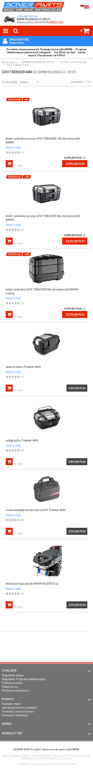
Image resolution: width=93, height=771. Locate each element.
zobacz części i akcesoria (31, 22)
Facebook (14, 755)
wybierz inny (55, 22)
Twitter (26, 755)
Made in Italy (13, 147)
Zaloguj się (19, 39)
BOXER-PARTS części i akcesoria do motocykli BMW (46, 749)
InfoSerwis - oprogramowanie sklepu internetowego (46, 763)
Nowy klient (16, 42)
